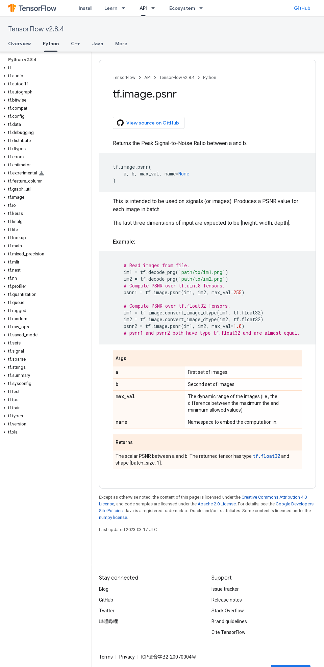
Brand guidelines (229, 621)
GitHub (302, 8)
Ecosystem (182, 8)
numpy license (113, 517)
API (147, 77)
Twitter (107, 610)
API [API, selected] (143, 8)
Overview (19, 43)
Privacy (127, 657)
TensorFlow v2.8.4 (36, 29)
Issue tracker (225, 589)
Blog (103, 589)
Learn (110, 8)
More (121, 43)
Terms (106, 657)
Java (97, 43)
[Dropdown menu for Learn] (125, 8)
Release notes (226, 600)
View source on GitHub (148, 122)
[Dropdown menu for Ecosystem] (203, 8)
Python (209, 77)
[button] (44, 68)
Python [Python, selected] (51, 43)
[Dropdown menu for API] (155, 8)
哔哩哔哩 (108, 621)
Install (85, 8)
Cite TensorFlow (228, 632)
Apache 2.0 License (217, 503)
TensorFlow (124, 77)
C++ (75, 43)
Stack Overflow (227, 610)
